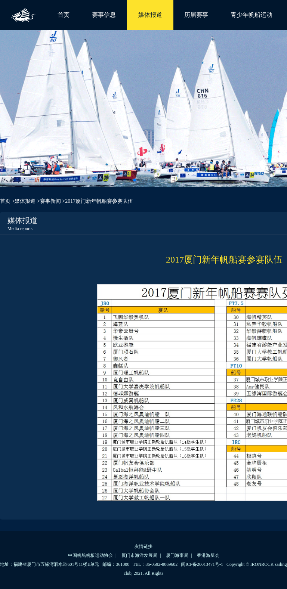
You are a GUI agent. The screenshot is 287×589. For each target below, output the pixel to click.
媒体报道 (150, 15)
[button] (134, 180)
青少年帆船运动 (251, 15)
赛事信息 (104, 15)
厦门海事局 (177, 555)
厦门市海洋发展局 (139, 555)
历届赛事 (196, 15)
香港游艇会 (208, 555)
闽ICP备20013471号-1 (202, 564)
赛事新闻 (50, 201)
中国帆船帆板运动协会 (90, 555)
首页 (64, 15)
